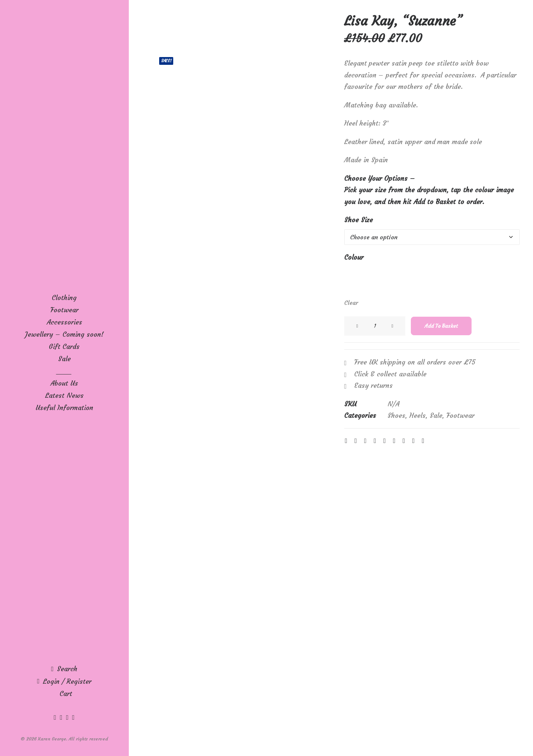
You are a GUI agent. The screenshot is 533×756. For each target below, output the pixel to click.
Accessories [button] (64, 322)
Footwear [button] (64, 310)
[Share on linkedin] (384, 440)
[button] (56, 717)
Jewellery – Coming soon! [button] (64, 334)
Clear (351, 302)
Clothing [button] (64, 297)
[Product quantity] (374, 326)
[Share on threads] (365, 440)
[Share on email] (423, 440)
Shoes (396, 415)
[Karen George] (64, 28)
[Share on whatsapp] (394, 440)
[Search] (64, 669)
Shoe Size (358, 220)
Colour (353, 257)
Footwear (460, 415)
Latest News (64, 395)
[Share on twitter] (355, 440)
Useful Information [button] (64, 407)
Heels (417, 415)
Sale (64, 358)
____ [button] (64, 371)
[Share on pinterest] (375, 440)
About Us (64, 383)
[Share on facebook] (346, 440)
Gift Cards (64, 346)
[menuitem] (64, 298)
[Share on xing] (413, 440)
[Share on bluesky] (403, 440)
